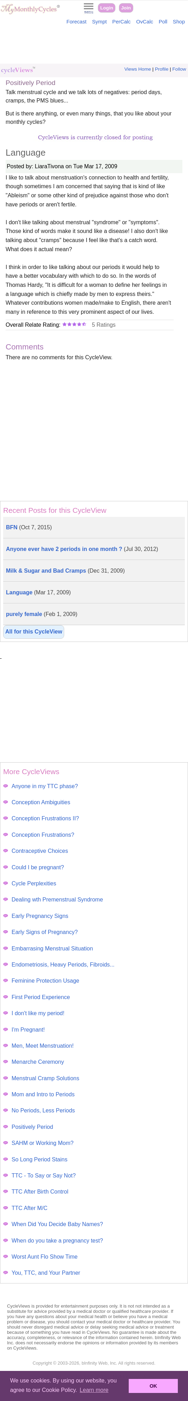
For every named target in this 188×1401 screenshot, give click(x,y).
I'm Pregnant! (24, 1030)
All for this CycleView (33, 632)
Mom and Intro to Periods (39, 1094)
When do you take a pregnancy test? (53, 1241)
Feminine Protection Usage (41, 981)
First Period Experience (36, 997)
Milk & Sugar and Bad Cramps (65, 571)
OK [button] (153, 1386)
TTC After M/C (25, 1208)
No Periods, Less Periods (39, 1110)
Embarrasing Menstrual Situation (48, 948)
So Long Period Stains (35, 1159)
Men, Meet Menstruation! (38, 1046)
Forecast (76, 21)
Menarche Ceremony (33, 1062)
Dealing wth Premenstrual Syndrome (53, 900)
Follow (179, 69)
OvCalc (144, 21)
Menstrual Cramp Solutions (41, 1078)
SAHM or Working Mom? (38, 1143)
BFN (29, 527)
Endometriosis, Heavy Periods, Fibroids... (58, 965)
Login (106, 7)
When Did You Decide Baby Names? (53, 1224)
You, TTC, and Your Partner (41, 1273)
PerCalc (121, 21)
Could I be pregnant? (33, 867)
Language (38, 592)
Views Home (138, 69)
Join (126, 7)
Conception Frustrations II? (41, 818)
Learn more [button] (94, 1390)
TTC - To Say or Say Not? (39, 1176)
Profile (162, 69)
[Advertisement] (94, 46)
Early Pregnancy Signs (35, 916)
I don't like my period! (34, 1013)
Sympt (99, 21)
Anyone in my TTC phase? (40, 786)
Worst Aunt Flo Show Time (40, 1257)
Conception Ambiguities (36, 802)
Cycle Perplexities (29, 883)
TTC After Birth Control (35, 1192)
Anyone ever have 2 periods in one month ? (82, 549)
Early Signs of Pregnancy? (40, 932)
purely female (42, 614)
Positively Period (28, 1127)
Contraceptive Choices (35, 851)
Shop (179, 21)
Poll (163, 21)
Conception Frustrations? (38, 835)
